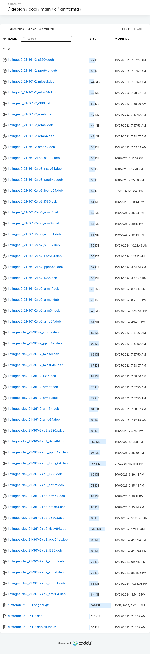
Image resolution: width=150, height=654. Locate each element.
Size (92, 38)
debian (18, 9)
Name (13, 38)
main (46, 9)
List (126, 29)
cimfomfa (69, 9)
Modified (122, 38)
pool (33, 9)
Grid (138, 29)
